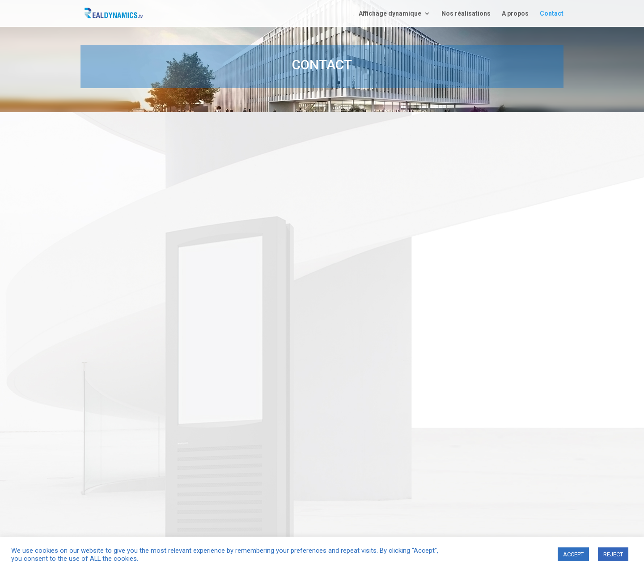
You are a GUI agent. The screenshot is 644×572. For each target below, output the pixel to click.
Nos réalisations (466, 13)
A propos (515, 13)
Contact (552, 13)
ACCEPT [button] (573, 554)
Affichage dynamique (390, 13)
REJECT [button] (613, 554)
